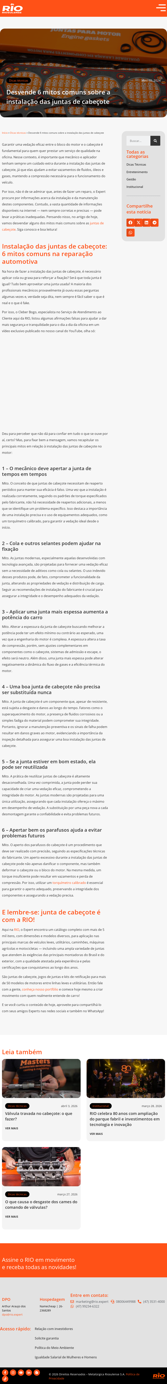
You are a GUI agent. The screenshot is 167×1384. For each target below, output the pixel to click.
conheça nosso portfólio (40, 989)
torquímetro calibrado (69, 883)
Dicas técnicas (18, 80)
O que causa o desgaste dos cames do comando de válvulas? (41, 1204)
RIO (16, 929)
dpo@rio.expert (12, 1314)
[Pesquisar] (155, 141)
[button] (130, 223)
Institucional (100, 1106)
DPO (6, 1299)
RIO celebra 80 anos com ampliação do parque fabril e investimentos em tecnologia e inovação (125, 1119)
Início (5, 132)
